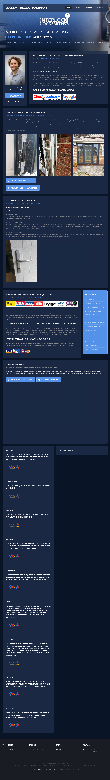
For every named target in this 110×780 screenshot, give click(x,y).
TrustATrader (55, 71)
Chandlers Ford (18, 371)
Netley (7, 373)
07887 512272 (28, 37)
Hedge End (32, 371)
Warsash (63, 373)
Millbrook (41, 373)
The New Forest (69, 371)
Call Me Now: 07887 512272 (22, 181)
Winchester (55, 371)
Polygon (49, 371)
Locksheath (76, 373)
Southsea (84, 371)
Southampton (9, 371)
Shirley (36, 373)
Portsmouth (77, 371)
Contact (100, 7)
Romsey (61, 371)
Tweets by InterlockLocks (66, 450)
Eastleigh (26, 371)
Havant (98, 371)
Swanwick (69, 373)
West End (38, 371)
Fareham (51, 373)
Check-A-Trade (45, 71)
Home (68, 7)
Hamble (18, 373)
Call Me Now (15, 96)
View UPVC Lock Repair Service (24, 188)
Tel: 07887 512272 (10, 750)
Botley (44, 371)
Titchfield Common (85, 373)
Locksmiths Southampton (26, 7)
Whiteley (57, 373)
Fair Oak (12, 373)
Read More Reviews (49, 380)
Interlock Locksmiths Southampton (47, 769)
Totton (46, 373)
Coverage (78, 7)
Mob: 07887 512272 (37, 750)
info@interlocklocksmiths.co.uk (67, 750)
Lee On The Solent (96, 373)
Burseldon (30, 373)
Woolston (23, 373)
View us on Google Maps (21, 380)
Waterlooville (91, 371)
